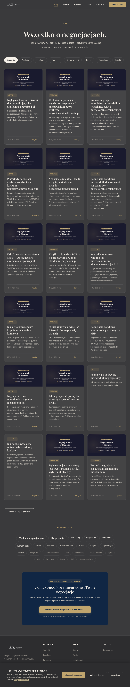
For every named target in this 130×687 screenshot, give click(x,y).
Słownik (77, 4)
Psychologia (107, 546)
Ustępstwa (34, 553)
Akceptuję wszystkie (73, 675)
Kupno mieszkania (86, 560)
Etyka (110, 553)
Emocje (21, 553)
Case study (50, 560)
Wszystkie (11, 60)
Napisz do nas (107, 650)
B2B (72, 560)
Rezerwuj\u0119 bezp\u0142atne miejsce (65, 609)
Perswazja (106, 538)
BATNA (38, 546)
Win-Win (50, 546)
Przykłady (55, 60)
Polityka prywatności (21, 680)
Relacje (62, 560)
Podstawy (40, 60)
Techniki (65, 4)
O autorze (100, 4)
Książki (88, 4)
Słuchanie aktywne (52, 553)
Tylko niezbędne (97, 675)
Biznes (88, 60)
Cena (67, 553)
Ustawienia (115, 675)
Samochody (103, 60)
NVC (38, 560)
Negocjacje (57, 539)
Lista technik (78, 660)
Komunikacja (23, 546)
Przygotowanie (96, 553)
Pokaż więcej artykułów (19, 511)
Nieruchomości (73, 60)
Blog (56, 4)
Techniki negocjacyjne (31, 539)
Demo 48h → (117, 4)
